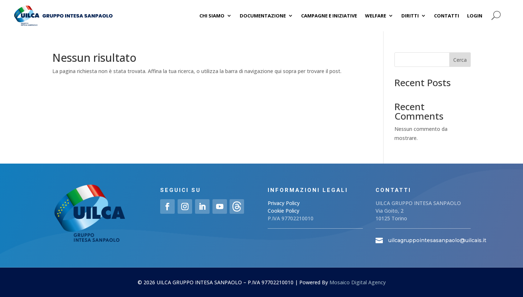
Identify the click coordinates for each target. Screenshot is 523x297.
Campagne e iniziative (329, 15)
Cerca (460, 59)
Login (474, 15)
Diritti (410, 15)
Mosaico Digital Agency (357, 282)
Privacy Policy (284, 203)
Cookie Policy (283, 210)
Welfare (375, 15)
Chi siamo (211, 15)
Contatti (446, 15)
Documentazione (263, 15)
